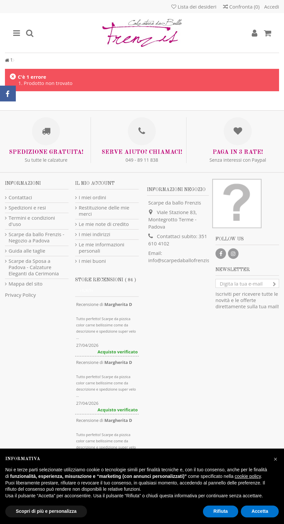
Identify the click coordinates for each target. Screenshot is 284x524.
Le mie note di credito (104, 224)
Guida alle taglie (27, 251)
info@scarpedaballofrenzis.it (180, 260)
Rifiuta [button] (220, 511)
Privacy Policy (20, 294)
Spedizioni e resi (27, 208)
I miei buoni (92, 261)
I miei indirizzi (94, 234)
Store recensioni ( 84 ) (105, 280)
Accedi (271, 6)
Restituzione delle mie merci (104, 211)
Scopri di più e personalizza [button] (46, 511)
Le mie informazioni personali (101, 247)
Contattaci (20, 197)
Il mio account (95, 183)
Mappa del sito (26, 284)
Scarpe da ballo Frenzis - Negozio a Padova (36, 237)
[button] (275, 459)
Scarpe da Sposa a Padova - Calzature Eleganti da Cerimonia (34, 267)
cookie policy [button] (248, 476)
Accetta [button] (259, 511)
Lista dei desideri (193, 6)
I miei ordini (92, 197)
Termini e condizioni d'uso (32, 221)
